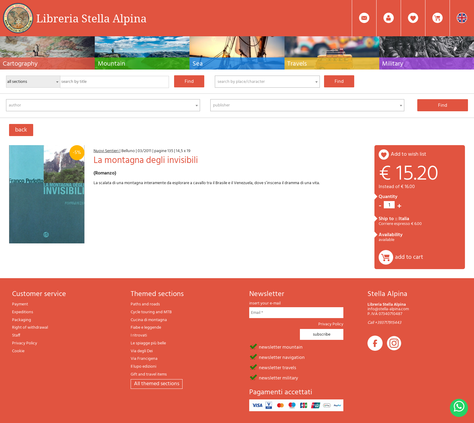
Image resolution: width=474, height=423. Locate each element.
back (21, 130)
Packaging (21, 320)
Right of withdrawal (30, 327)
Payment (20, 304)
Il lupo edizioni (143, 366)
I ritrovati (139, 335)
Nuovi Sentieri (106, 151)
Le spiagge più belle (148, 343)
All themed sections (156, 383)
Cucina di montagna (149, 320)
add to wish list (408, 154)
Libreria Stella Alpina (91, 18)
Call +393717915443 (384, 322)
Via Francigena (144, 359)
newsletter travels (277, 367)
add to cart (409, 257)
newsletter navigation (282, 357)
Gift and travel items (149, 374)
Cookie (18, 351)
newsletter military (278, 377)
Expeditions (22, 312)
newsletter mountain (281, 346)
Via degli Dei (142, 351)
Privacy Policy (24, 343)
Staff (16, 335)
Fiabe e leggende (146, 327)
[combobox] (267, 82)
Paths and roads (145, 304)
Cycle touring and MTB (151, 312)
